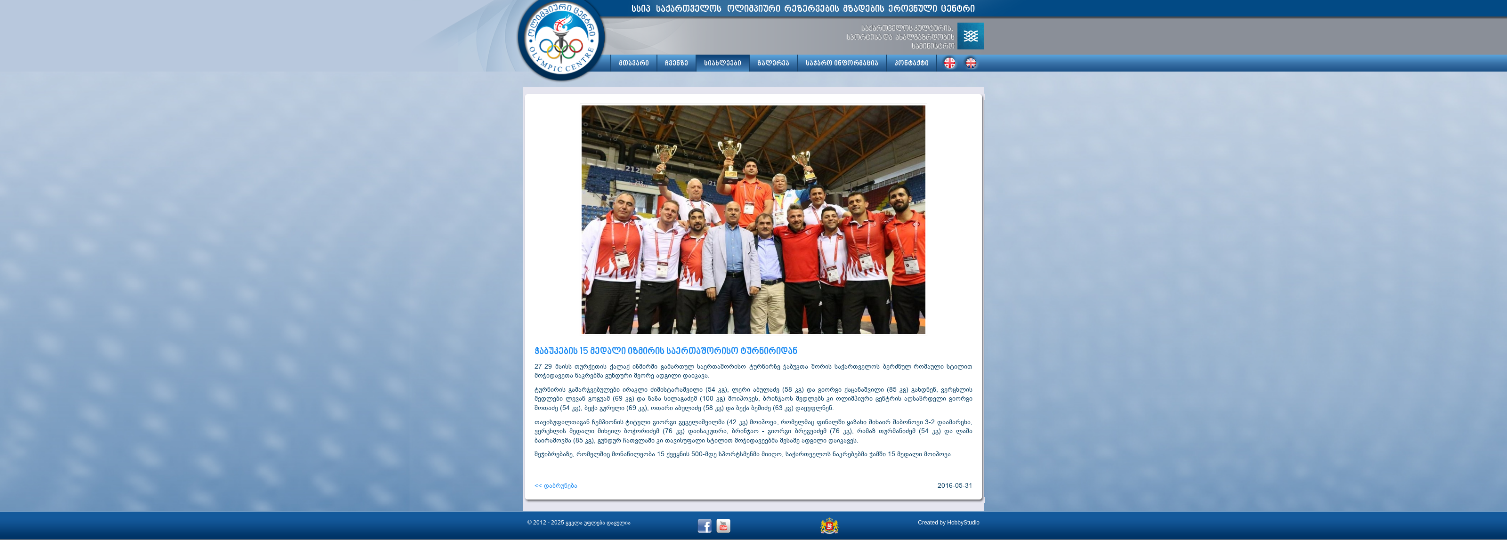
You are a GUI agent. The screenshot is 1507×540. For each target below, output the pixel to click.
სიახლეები (722, 63)
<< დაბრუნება (556, 485)
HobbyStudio (963, 522)
